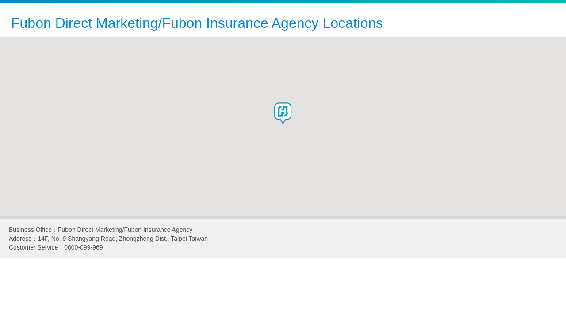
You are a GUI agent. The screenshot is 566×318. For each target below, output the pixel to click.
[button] (283, 113)
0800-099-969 (83, 247)
